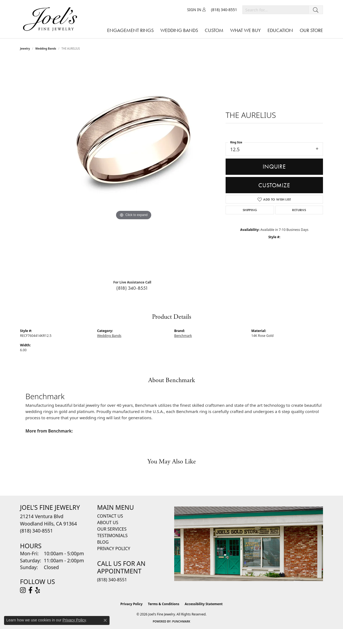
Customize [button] (274, 185)
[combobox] (275, 9)
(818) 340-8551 (132, 288)
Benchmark (183, 335)
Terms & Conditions (163, 604)
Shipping (250, 210)
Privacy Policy (113, 548)
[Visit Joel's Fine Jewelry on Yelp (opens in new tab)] (37, 590)
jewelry (25, 48)
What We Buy (245, 30)
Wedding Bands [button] (179, 30)
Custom (214, 30)
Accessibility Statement (204, 604)
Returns (299, 210)
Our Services (112, 529)
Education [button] (280, 30)
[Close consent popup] (105, 620)
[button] (196, 10)
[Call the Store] (36, 530)
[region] (133, 167)
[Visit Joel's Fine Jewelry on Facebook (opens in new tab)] (30, 590)
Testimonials (112, 535)
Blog (103, 542)
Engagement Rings (130, 30)
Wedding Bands (45, 48)
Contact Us (110, 516)
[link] (224, 10)
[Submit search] (315, 9)
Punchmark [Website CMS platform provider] (181, 621)
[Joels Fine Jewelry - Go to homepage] (51, 19)
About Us (107, 522)
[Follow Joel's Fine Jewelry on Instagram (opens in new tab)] (23, 590)
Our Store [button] (311, 30)
